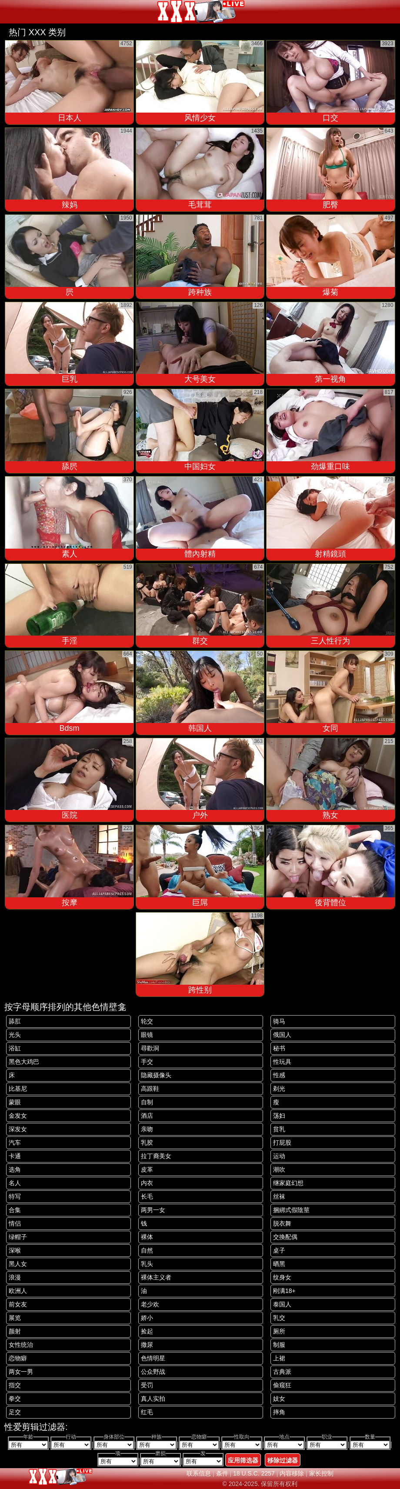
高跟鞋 (150, 1088)
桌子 (279, 1250)
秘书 (279, 1048)
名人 (15, 1182)
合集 (15, 1209)
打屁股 (282, 1142)
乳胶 (147, 1142)
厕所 (279, 1331)
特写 (15, 1196)
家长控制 (321, 1473)
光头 (15, 1034)
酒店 (147, 1115)
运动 (279, 1156)
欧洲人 (18, 1290)
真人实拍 (153, 1398)
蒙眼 (15, 1102)
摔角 (279, 1412)
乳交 (279, 1317)
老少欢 (150, 1304)
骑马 (279, 1021)
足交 (15, 1412)
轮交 (147, 1021)
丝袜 (279, 1196)
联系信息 (199, 1473)
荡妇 (279, 1115)
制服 (279, 1344)
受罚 (147, 1385)
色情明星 (153, 1358)
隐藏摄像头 (156, 1075)
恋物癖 (18, 1358)
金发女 (18, 1115)
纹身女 (282, 1277)
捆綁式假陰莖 (291, 1209)
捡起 (147, 1331)
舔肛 (15, 1021)
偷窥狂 (282, 1385)
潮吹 (279, 1169)
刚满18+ (284, 1290)
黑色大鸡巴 (24, 1061)
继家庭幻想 (288, 1182)
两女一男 (21, 1371)
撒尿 (147, 1344)
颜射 (15, 1331)
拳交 (15, 1398)
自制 (147, 1102)
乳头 (147, 1263)
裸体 (147, 1236)
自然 (147, 1250)
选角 (15, 1169)
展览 (15, 1317)
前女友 (18, 1304)
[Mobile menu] (8, 12)
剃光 (279, 1088)
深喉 (15, 1250)
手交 (147, 1061)
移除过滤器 (282, 1460)
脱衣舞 (282, 1223)
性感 (279, 1075)
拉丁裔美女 (156, 1156)
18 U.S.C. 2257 (254, 1473)
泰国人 (282, 1304)
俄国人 (282, 1034)
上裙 (279, 1358)
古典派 (282, 1371)
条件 (222, 1473)
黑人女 (18, 1263)
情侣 (15, 1223)
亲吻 (147, 1129)
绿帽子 (18, 1236)
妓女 (279, 1398)
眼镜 (147, 1034)
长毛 (147, 1196)
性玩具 (282, 1061)
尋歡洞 (150, 1048)
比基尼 (18, 1088)
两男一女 (153, 1209)
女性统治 (21, 1344)
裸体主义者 (156, 1277)
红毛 (147, 1412)
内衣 (147, 1182)
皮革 (147, 1169)
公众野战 (153, 1371)
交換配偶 (285, 1236)
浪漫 (15, 1277)
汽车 (15, 1142)
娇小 (147, 1317)
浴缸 (15, 1048)
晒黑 (279, 1263)
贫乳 (279, 1129)
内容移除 (292, 1473)
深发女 (18, 1129)
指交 (15, 1385)
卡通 (15, 1156)
